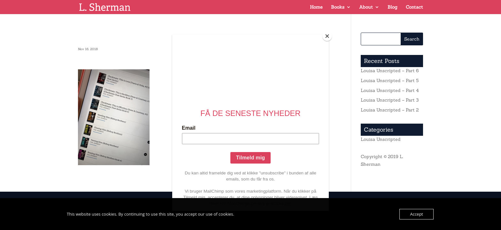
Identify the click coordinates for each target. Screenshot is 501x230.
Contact (414, 7)
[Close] (327, 36)
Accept (416, 214)
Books (337, 7)
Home (316, 7)
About (366, 7)
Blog (392, 7)
